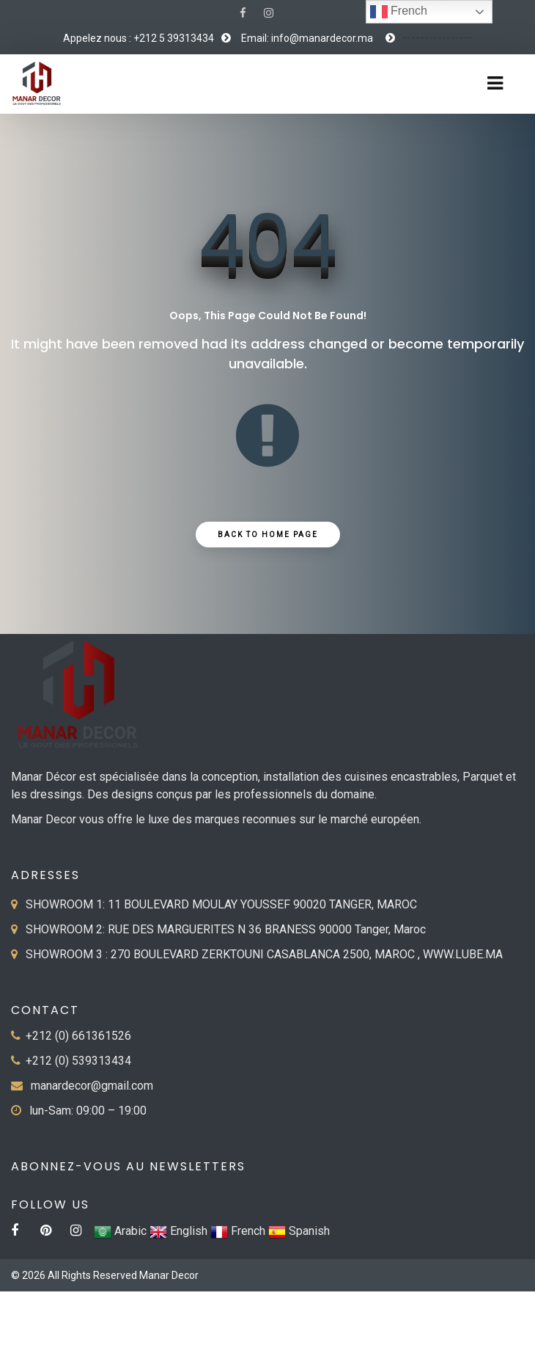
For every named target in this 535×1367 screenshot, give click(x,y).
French (398, 12)
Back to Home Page (268, 535)
